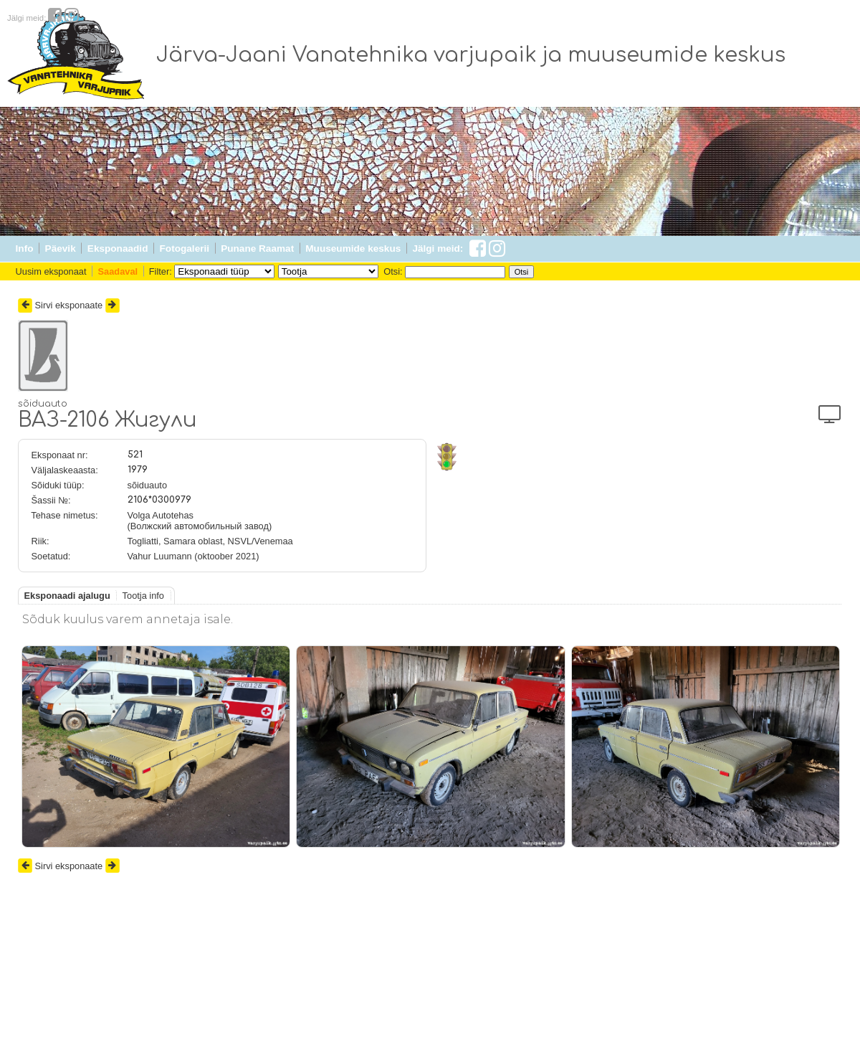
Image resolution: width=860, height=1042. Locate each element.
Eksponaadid (117, 248)
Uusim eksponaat (51, 271)
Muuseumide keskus (353, 248)
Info (25, 248)
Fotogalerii (184, 248)
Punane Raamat (257, 248)
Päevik (60, 248)
